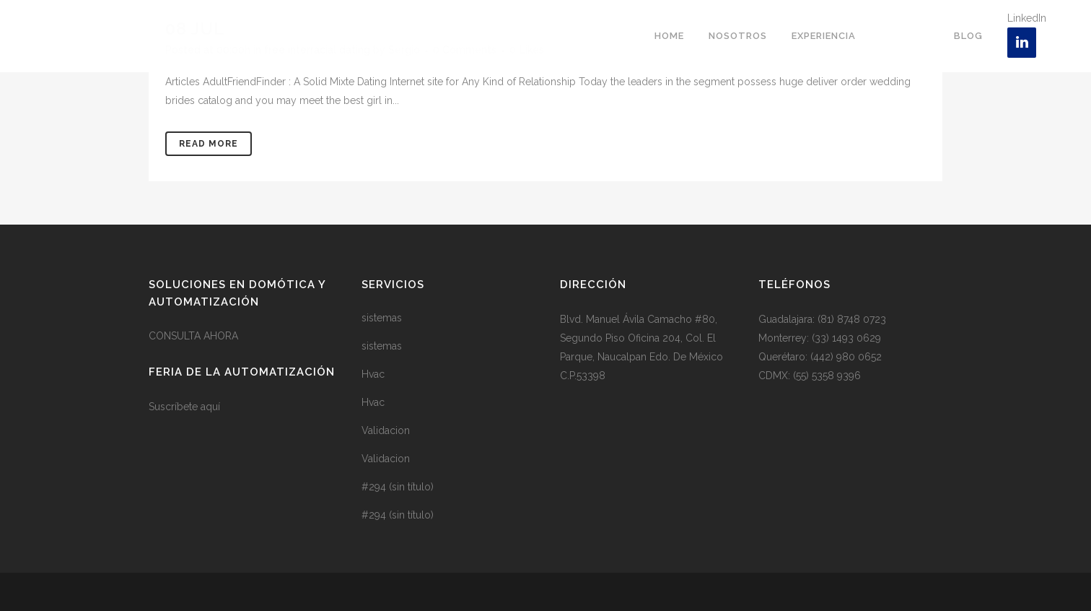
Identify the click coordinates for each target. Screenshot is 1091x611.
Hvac (373, 374)
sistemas (382, 318)
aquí (210, 406)
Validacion (386, 430)
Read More (208, 144)
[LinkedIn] (1021, 42)
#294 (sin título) (398, 487)
